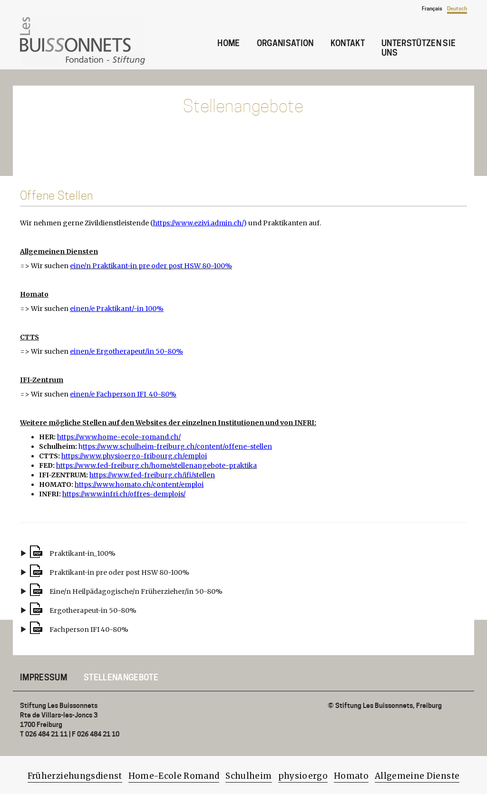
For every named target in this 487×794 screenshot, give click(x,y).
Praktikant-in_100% (82, 553)
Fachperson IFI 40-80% (88, 629)
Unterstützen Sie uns (418, 48)
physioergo (303, 776)
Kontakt (348, 43)
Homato (351, 776)
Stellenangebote (121, 677)
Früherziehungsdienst (75, 776)
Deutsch (457, 8)
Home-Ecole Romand (174, 776)
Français (432, 8)
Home (228, 43)
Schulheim (248, 776)
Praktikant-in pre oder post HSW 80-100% (119, 572)
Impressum (43, 677)
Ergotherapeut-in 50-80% (92, 610)
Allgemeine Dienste (417, 776)
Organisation (285, 43)
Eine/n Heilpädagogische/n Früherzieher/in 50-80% (136, 591)
